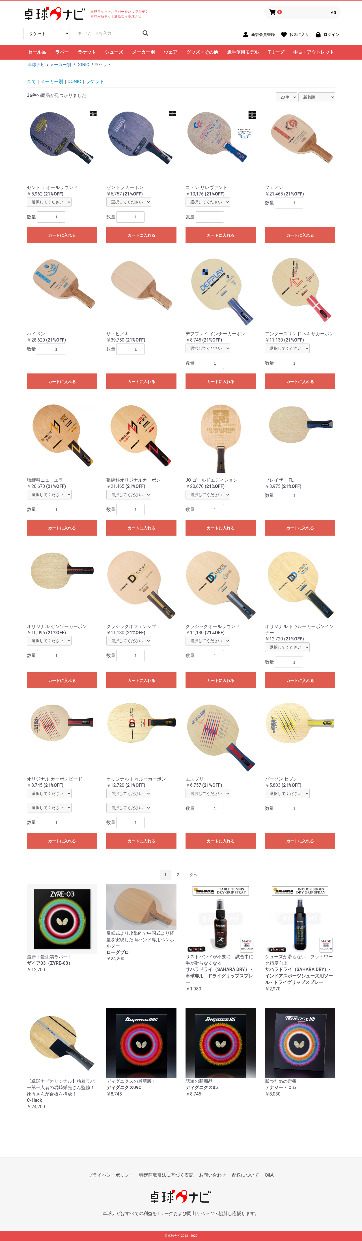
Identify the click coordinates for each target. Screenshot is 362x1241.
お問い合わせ (212, 1175)
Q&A (269, 1175)
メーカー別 (143, 52)
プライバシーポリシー (110, 1175)
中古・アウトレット (313, 52)
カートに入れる (62, 235)
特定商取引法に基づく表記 (166, 1175)
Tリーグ (276, 52)
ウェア (170, 52)
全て (31, 81)
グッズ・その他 (202, 52)
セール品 (37, 52)
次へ (193, 874)
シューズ (114, 52)
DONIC (74, 81)
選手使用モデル (243, 52)
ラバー (62, 52)
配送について (245, 1175)
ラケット (87, 52)
